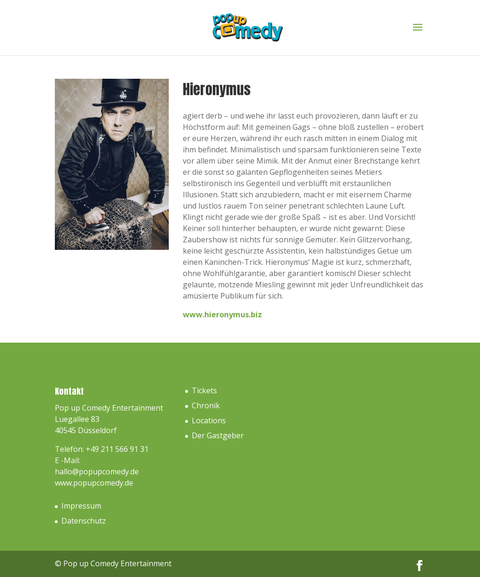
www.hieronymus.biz (222, 314)
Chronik (206, 405)
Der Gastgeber (218, 435)
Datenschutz (83, 521)
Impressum (81, 506)
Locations (209, 420)
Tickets (204, 390)
